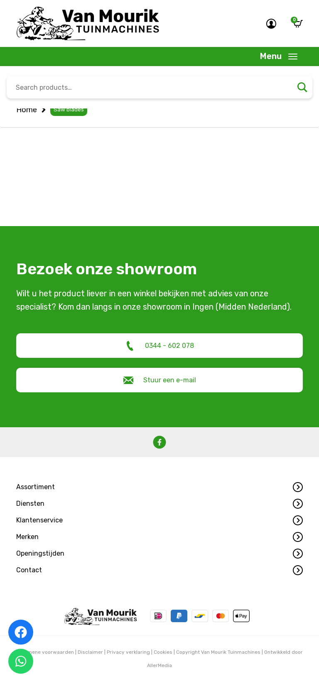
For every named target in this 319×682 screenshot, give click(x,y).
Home (26, 109)
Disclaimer (90, 652)
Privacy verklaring (128, 652)
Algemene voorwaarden (45, 652)
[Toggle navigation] (278, 56)
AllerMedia (159, 665)
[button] (159, 487)
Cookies (163, 652)
